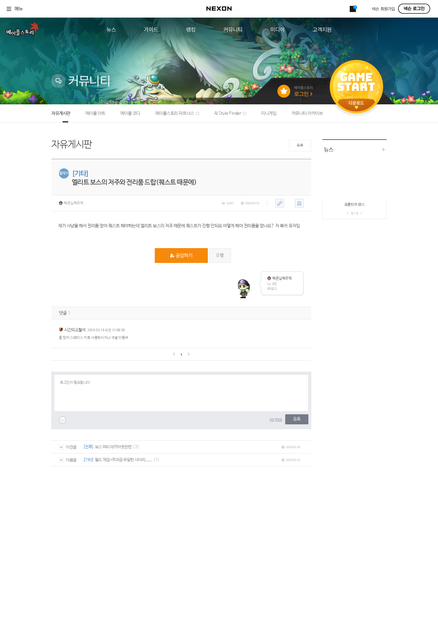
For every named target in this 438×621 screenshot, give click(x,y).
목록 (300, 146)
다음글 (68, 460)
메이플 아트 (95, 113)
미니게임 (268, 113)
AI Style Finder (230, 113)
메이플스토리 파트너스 (177, 113)
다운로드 (356, 105)
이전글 (68, 447)
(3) (136, 447)
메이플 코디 (130, 113)
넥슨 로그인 (414, 8)
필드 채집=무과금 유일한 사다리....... (123, 459)
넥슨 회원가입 (383, 9)
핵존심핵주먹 (71, 203)
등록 (297, 419)
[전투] (88, 446)
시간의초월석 (74, 330)
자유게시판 (60, 113)
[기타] (88, 459)
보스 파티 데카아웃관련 (113, 446)
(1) (156, 459)
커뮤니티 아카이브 (307, 113)
